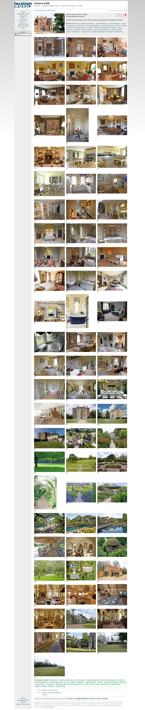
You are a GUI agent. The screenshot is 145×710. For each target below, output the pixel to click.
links (23, 28)
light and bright (88, 30)
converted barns (101, 23)
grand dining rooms (107, 25)
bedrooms (75, 23)
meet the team (23, 24)
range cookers (86, 32)
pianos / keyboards (73, 32)
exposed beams (114, 23)
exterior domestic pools (108, 680)
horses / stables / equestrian (74, 682)
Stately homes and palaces (51, 693)
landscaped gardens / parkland (106, 28)
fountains (81, 25)
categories (23, 16)
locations (37, 6)
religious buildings (98, 32)
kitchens (90, 28)
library (23, 18)
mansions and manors (69, 6)
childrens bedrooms (87, 23)
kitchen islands (81, 28)
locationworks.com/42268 (118, 10)
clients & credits (23, 26)
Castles (44, 695)
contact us (23, 22)
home (23, 12)
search (23, 702)
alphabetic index (23, 14)
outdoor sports (116, 30)
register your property (23, 704)
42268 (80, 6)
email (91, 699)
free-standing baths (93, 25)
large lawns (77, 30)
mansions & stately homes (51, 6)
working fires (118, 32)
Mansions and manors (50, 690)
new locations (23, 20)
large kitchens (40, 684)
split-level (109, 32)
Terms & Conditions (49, 707)
